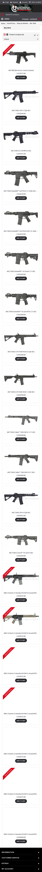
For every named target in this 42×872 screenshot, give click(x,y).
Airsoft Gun (11, 23)
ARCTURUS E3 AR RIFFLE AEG (21, 151)
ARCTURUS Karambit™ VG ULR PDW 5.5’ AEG (21, 311)
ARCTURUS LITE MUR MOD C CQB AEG (21, 392)
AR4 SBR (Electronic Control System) (21, 70)
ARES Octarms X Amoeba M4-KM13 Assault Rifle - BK (21, 754)
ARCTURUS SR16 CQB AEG (21, 512)
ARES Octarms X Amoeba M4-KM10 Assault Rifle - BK (21, 593)
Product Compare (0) (16, 34)
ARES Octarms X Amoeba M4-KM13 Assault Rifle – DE (21, 794)
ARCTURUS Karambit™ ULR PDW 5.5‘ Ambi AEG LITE (21, 191)
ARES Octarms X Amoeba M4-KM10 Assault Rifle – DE (21, 633)
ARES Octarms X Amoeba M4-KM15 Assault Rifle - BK (21, 834)
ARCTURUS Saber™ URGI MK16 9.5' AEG (21, 472)
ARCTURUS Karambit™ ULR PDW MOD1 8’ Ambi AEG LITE (21, 231)
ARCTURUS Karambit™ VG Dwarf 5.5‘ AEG (21, 271)
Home (3, 23)
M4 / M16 (33, 23)
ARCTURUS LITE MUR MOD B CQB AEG (21, 352)
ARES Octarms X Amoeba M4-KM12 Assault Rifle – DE (21, 714)
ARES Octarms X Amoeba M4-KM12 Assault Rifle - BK (21, 673)
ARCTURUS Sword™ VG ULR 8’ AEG (21, 553)
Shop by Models (22, 23)
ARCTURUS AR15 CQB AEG (21, 110)
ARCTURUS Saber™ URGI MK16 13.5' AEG (21, 432)
